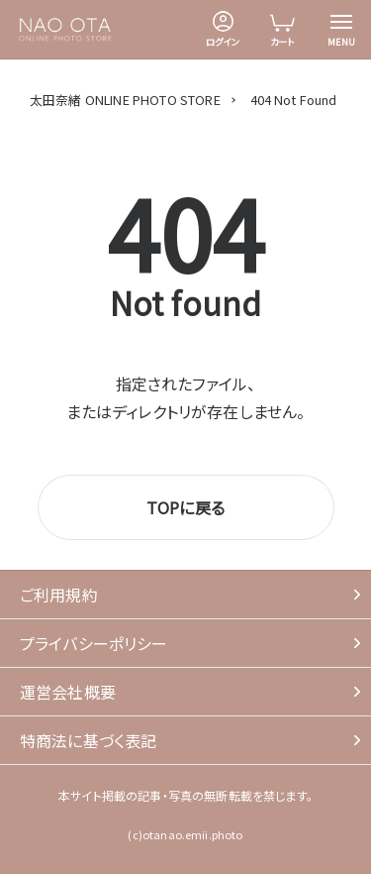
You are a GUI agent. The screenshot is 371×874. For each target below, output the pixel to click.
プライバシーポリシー (94, 643)
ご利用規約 (59, 594)
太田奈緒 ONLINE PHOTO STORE (125, 99)
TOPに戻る (185, 507)
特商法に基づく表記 (88, 740)
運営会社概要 (68, 692)
